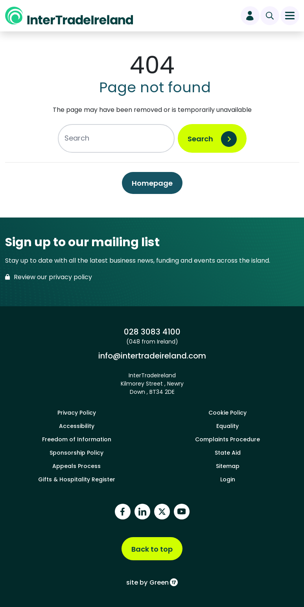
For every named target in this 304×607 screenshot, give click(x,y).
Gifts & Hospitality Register (76, 479)
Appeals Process (76, 466)
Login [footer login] (227, 479)
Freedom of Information (76, 439)
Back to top (152, 549)
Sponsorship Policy (76, 453)
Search (200, 139)
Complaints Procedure (227, 439)
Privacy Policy (76, 413)
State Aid (228, 453)
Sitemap (228, 466)
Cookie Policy (227, 413)
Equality (227, 426)
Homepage (152, 183)
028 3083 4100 (152, 331)
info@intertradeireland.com (152, 355)
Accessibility (76, 426)
